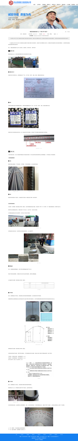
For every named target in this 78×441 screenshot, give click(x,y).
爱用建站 (41, 439)
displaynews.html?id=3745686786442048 (41, 35)
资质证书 (39, 434)
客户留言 (61, 434)
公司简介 (22, 434)
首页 (65, 31)
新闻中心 (33, 434)
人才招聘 (50, 434)
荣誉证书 (44, 434)
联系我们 (56, 434)
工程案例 (27, 434)
